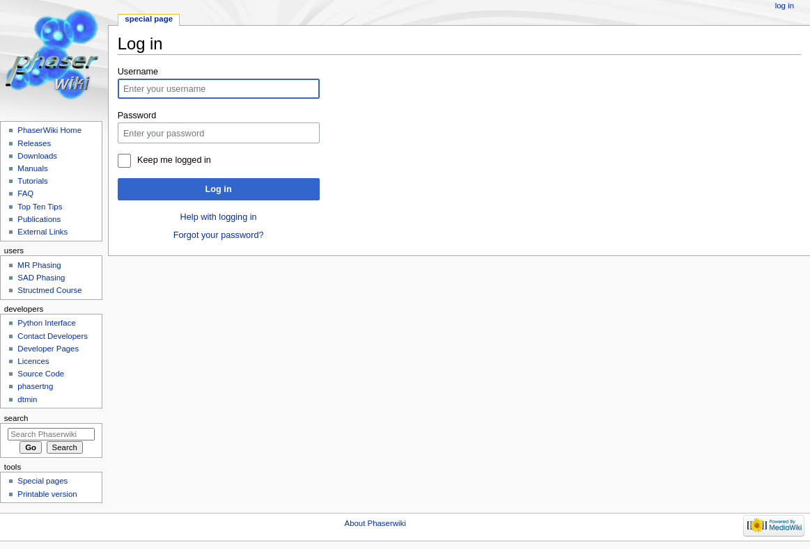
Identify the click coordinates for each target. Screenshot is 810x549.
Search (16, 418)
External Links (42, 232)
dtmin (27, 399)
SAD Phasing (41, 277)
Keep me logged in (174, 160)
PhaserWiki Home (49, 130)
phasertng (35, 386)
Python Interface (46, 323)
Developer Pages (48, 348)
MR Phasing (39, 265)
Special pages (42, 481)
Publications (39, 219)
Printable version (47, 494)
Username (138, 72)
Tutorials (32, 181)
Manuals (32, 168)
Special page (149, 19)
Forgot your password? (218, 235)
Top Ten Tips (39, 206)
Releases (34, 143)
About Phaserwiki (375, 523)
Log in (218, 189)
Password (137, 115)
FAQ (25, 193)
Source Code (40, 373)
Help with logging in (218, 217)
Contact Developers (52, 336)
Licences (33, 361)
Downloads (37, 156)
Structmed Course (49, 290)
